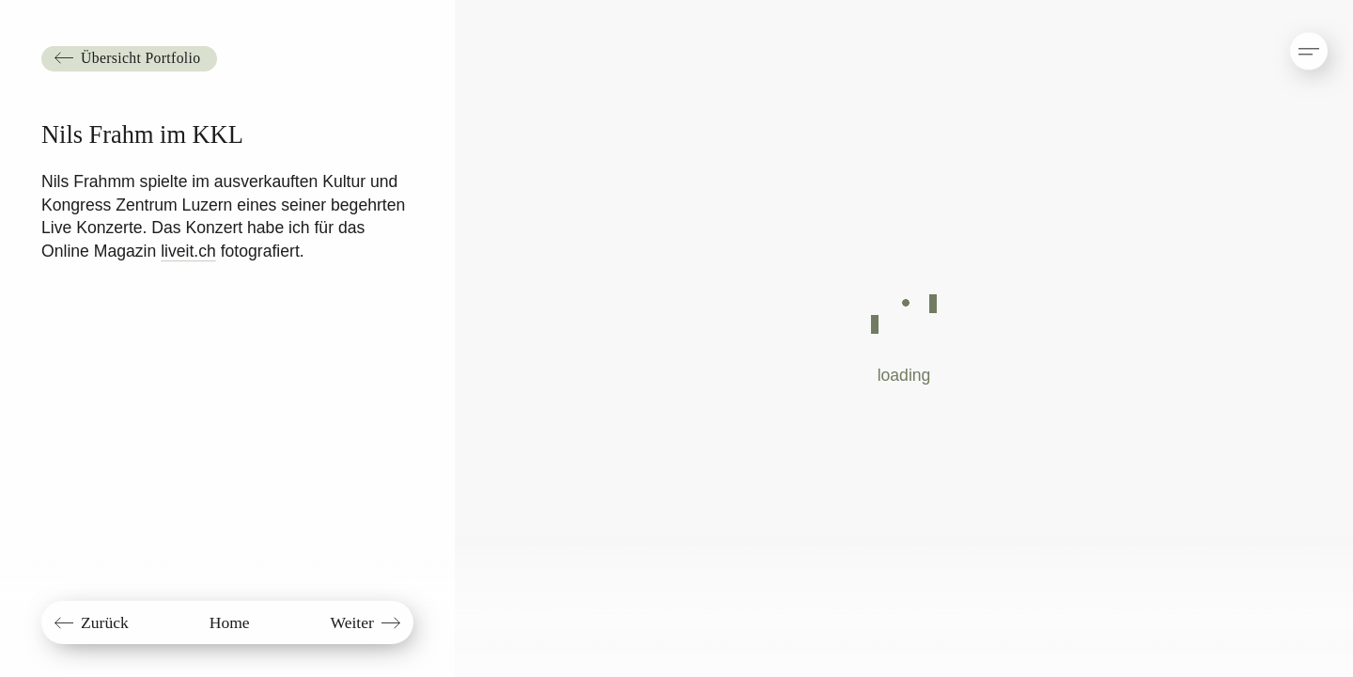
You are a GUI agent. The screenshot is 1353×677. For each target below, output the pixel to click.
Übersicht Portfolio (140, 58)
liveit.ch (188, 251)
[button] (1293, 42)
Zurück (105, 622)
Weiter (351, 622)
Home (230, 622)
